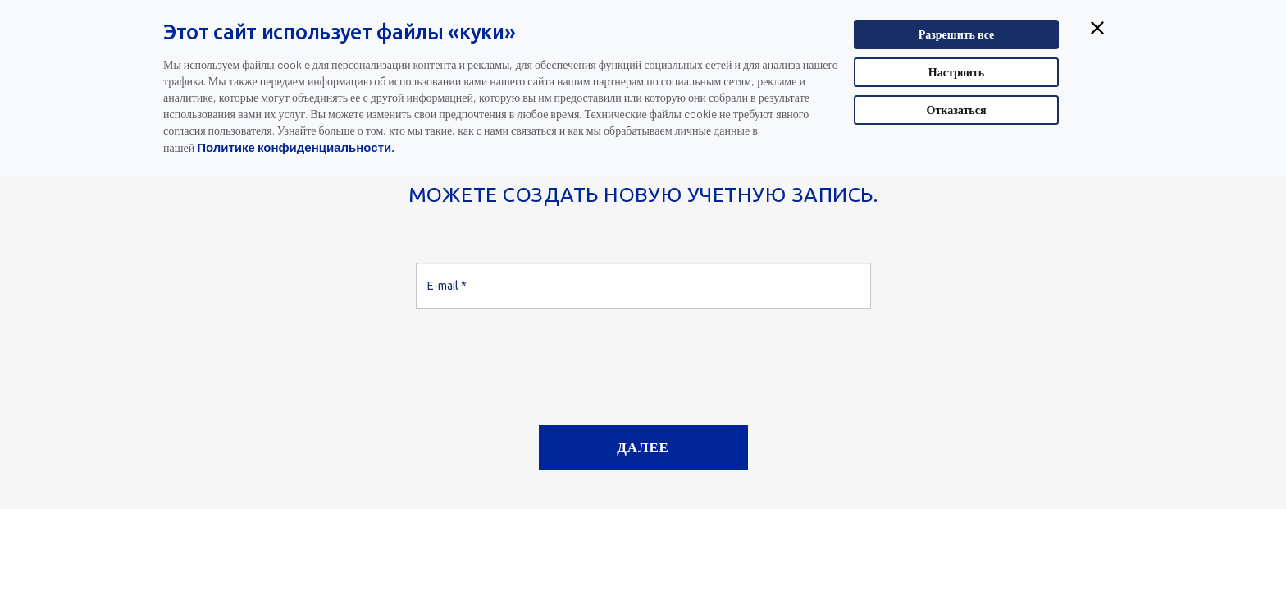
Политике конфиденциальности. (295, 147)
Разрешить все (957, 34)
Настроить (956, 72)
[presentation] (540, 360)
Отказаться (957, 110)
